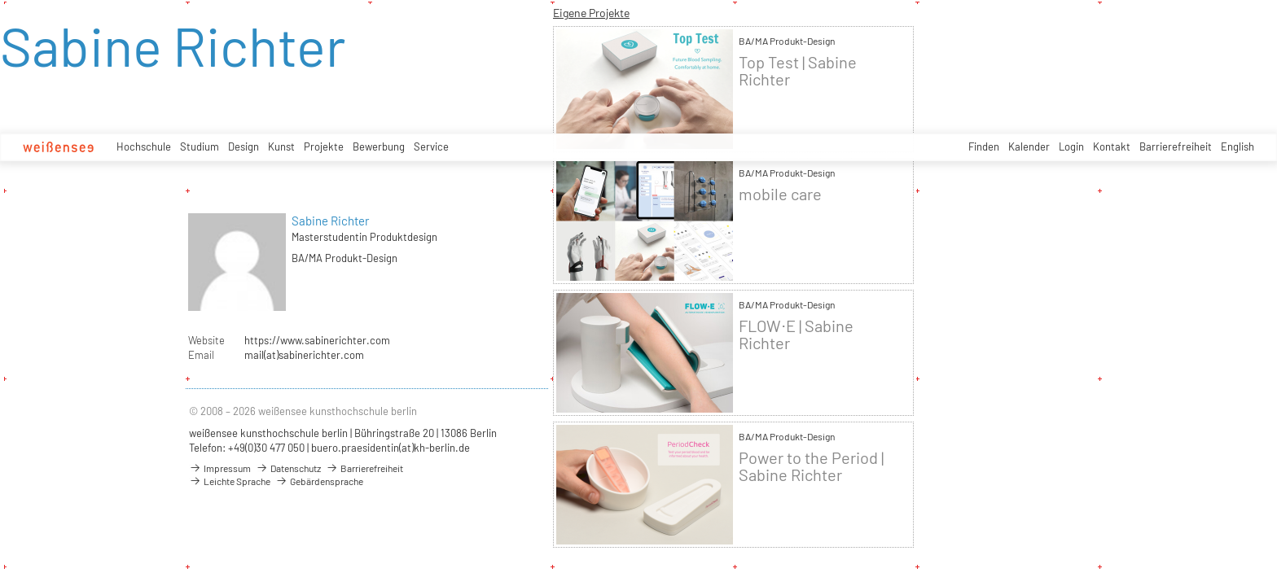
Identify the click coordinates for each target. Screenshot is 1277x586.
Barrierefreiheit (1175, 146)
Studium (199, 146)
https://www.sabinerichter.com (317, 340)
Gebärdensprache (319, 481)
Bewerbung (379, 146)
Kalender (1029, 146)
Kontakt (1111, 146)
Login (1071, 146)
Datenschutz (288, 468)
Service (431, 146)
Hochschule (143, 146)
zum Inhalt (0, 0)
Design (243, 146)
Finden (983, 146)
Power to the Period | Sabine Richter (811, 466)
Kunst (281, 146)
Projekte (324, 146)
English (1237, 146)
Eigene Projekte (591, 13)
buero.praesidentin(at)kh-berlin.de (390, 447)
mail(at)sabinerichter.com (304, 354)
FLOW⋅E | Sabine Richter (796, 334)
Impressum (220, 468)
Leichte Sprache (229, 481)
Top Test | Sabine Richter (798, 71)
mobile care (780, 194)
